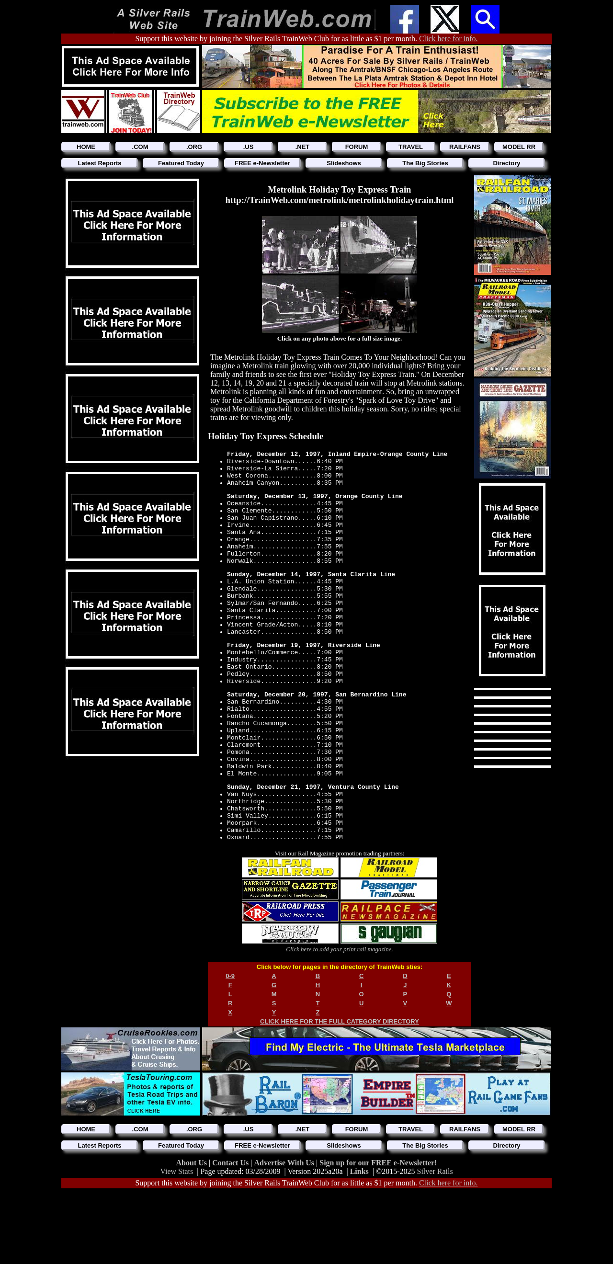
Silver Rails (435, 1243)
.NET (302, 146)
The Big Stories (425, 163)
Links (359, 1243)
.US (248, 146)
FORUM (356, 146)
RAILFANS (464, 146)
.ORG (194, 146)
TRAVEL (410, 146)
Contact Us (231, 1234)
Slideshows (344, 163)
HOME (86, 146)
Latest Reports (99, 163)
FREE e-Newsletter (262, 163)
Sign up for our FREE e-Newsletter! (378, 1234)
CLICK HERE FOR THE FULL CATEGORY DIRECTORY (339, 1093)
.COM (140, 146)
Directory (506, 163)
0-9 (230, 1047)
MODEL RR (518, 146)
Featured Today (181, 163)
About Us (192, 1234)
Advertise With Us (285, 1234)
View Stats (176, 1243)
